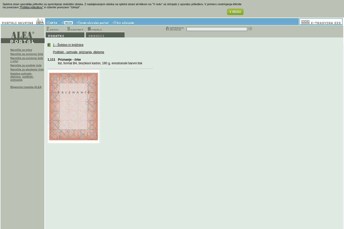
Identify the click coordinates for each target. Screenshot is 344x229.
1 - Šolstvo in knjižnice (68, 45)
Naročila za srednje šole (26, 65)
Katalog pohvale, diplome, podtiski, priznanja (22, 76)
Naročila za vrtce (21, 49)
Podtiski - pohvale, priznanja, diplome (78, 52)
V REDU (235, 12)
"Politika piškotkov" (31, 7)
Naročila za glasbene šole (27, 69)
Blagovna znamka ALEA (26, 87)
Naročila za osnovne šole (26, 54)
